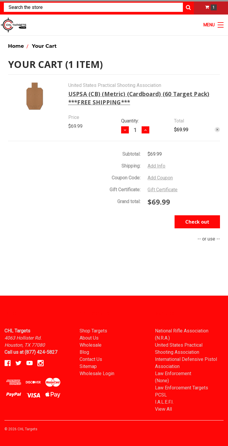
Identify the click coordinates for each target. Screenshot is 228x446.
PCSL (161, 395)
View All (163, 409)
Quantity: (130, 121)
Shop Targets (93, 331)
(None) (162, 380)
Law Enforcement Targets (181, 388)
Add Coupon (160, 178)
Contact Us (91, 359)
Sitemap (88, 366)
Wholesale (91, 345)
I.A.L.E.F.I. (164, 402)
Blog (84, 352)
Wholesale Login (97, 373)
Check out (197, 222)
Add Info (156, 166)
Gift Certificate (163, 189)
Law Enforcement (173, 373)
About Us (89, 338)
